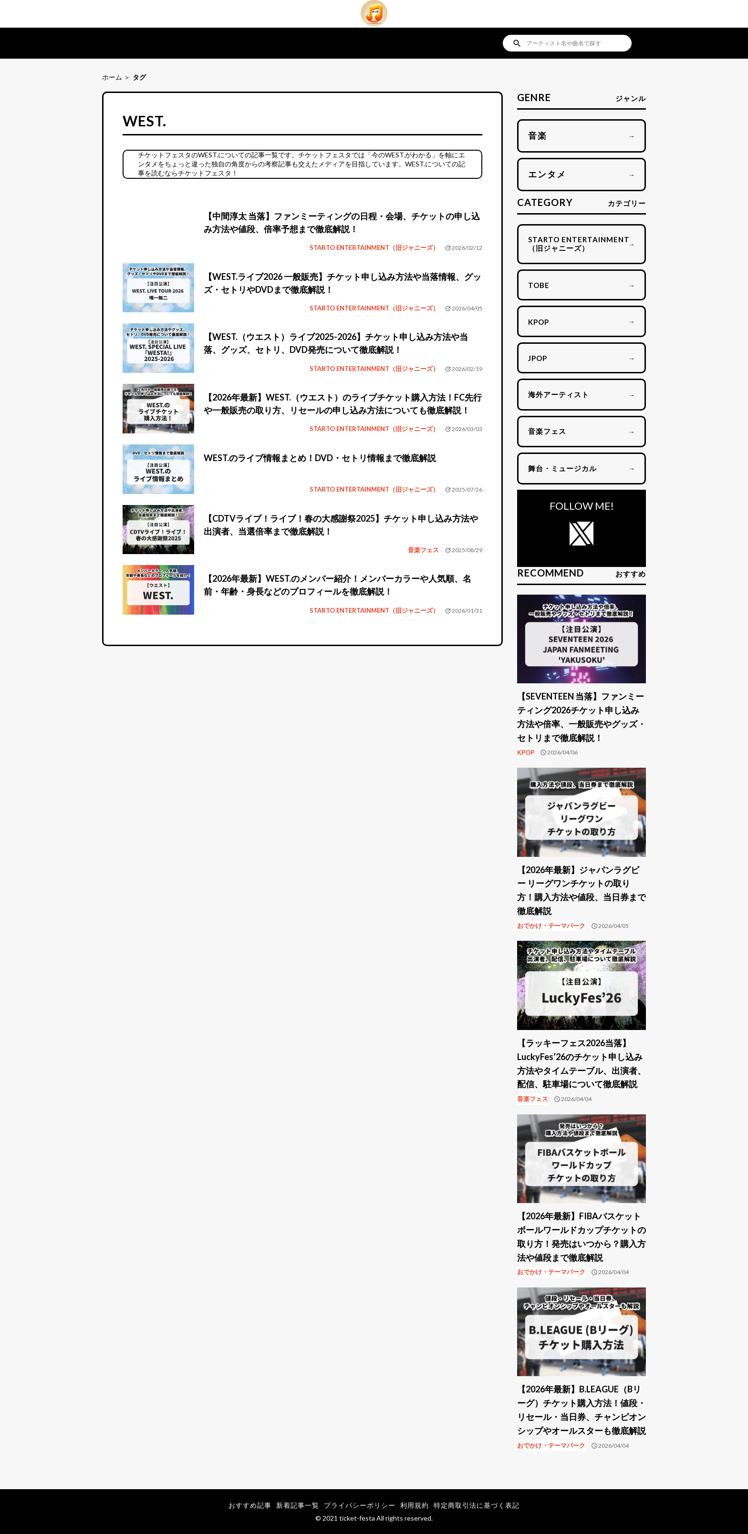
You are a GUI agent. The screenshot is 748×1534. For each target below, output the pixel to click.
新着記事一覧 (297, 1505)
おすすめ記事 (250, 1505)
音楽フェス (423, 550)
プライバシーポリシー (359, 1505)
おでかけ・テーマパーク (551, 925)
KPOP (525, 752)
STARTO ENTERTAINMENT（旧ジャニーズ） (374, 247)
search (517, 43)
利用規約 (414, 1505)
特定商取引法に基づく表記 (476, 1505)
